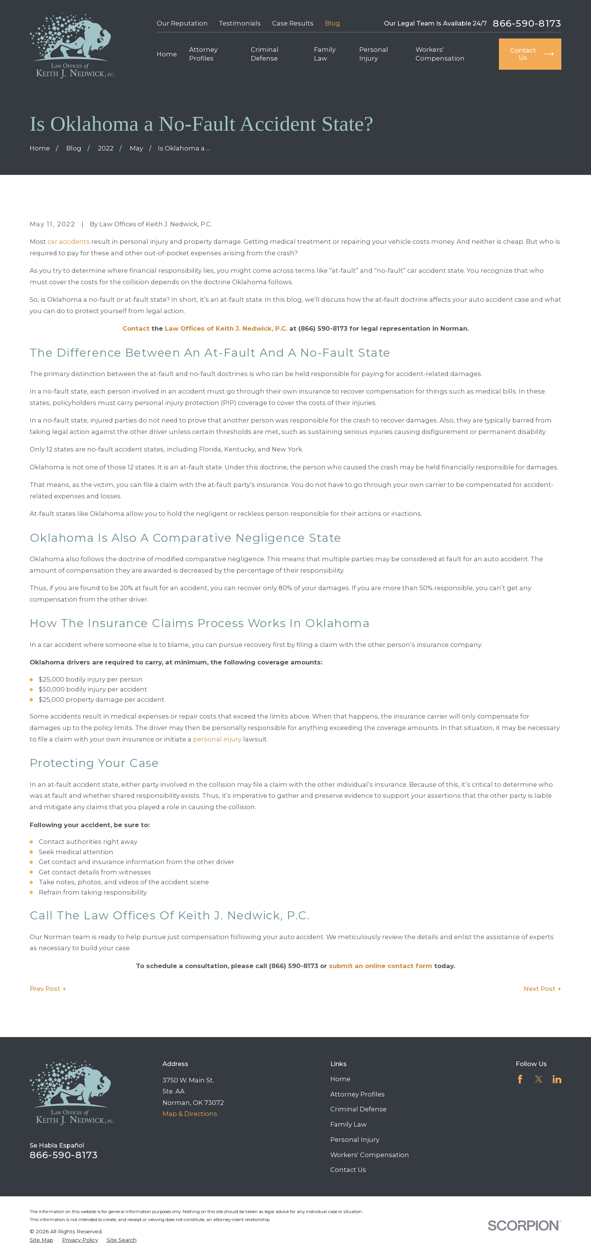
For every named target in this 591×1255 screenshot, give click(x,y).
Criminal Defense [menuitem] (265, 54)
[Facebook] (520, 1079)
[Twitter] (538, 1079)
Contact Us (348, 1169)
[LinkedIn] (557, 1079)
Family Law (348, 1124)
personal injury (217, 739)
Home (340, 1079)
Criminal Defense (358, 1109)
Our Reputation (182, 23)
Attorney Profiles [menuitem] (203, 54)
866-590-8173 (527, 23)
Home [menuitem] (167, 54)
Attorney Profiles (357, 1094)
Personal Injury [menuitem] (373, 54)
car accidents (69, 241)
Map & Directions (189, 1113)
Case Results (293, 23)
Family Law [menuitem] (325, 54)
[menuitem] (41, 1240)
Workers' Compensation (369, 1155)
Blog (332, 23)
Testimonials (240, 23)
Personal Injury (354, 1139)
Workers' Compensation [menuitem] (440, 54)
